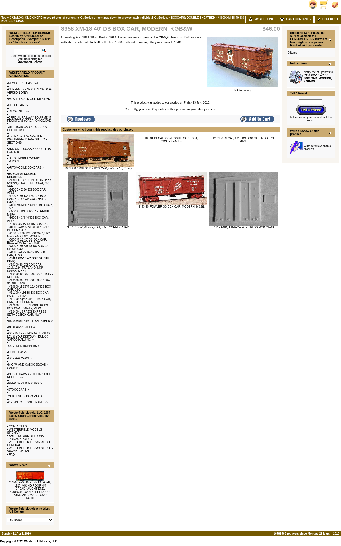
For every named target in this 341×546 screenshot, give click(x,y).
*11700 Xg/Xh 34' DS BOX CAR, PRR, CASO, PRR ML (29, 300)
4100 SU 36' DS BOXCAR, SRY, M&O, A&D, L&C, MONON (29, 235)
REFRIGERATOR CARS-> (25, 383)
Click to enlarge (242, 89)
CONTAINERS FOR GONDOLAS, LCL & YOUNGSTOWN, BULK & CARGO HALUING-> (29, 336)
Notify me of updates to (318, 77)
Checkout (327, 19)
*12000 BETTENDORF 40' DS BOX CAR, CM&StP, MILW (27, 307)
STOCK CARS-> (18, 389)
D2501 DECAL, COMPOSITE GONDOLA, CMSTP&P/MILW (171, 140)
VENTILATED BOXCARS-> (25, 396)
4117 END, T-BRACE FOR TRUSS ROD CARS (244, 227)
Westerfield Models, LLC (40, 541)
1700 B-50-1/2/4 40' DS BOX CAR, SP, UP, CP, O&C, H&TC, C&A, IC (26, 199)
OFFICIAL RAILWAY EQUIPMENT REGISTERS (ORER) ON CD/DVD (29, 119)
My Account (261, 19)
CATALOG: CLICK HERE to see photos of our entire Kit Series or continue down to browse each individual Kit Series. (89, 17)
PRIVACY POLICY (20, 438)
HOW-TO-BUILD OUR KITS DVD (29, 98)
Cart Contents (295, 19)
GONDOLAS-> (17, 352)
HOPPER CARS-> (20, 358)
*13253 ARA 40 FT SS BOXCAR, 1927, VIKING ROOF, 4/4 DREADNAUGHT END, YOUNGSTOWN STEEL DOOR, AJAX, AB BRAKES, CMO (30, 489)
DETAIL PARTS (18, 105)
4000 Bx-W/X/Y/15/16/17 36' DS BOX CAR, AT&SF (28, 229)
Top (4, 17)
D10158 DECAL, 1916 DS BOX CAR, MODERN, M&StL (243, 140)
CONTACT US (18, 426)
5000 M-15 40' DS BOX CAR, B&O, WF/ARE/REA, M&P (27, 241)
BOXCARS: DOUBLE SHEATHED (193, 17)
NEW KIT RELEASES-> (23, 83)
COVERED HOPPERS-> (24, 346)
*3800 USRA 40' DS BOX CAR (29, 224)
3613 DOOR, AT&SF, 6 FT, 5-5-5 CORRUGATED (98, 227)
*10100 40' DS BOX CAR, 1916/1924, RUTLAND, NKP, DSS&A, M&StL (25, 267)
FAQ (12, 454)
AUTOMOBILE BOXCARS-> (26, 167)
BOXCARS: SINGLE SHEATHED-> (30, 320)
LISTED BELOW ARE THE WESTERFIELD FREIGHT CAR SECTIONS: (27, 139)
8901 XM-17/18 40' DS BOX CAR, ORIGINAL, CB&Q (98, 168)
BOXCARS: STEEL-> (21, 327)
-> (21, 175)
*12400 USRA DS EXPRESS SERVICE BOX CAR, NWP (26, 313)
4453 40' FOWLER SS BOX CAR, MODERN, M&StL (171, 206)
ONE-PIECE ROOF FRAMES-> (28, 402)
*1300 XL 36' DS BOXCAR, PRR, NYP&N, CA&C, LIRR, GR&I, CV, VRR (29, 183)
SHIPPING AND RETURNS (26, 435)
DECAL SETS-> (18, 111)
